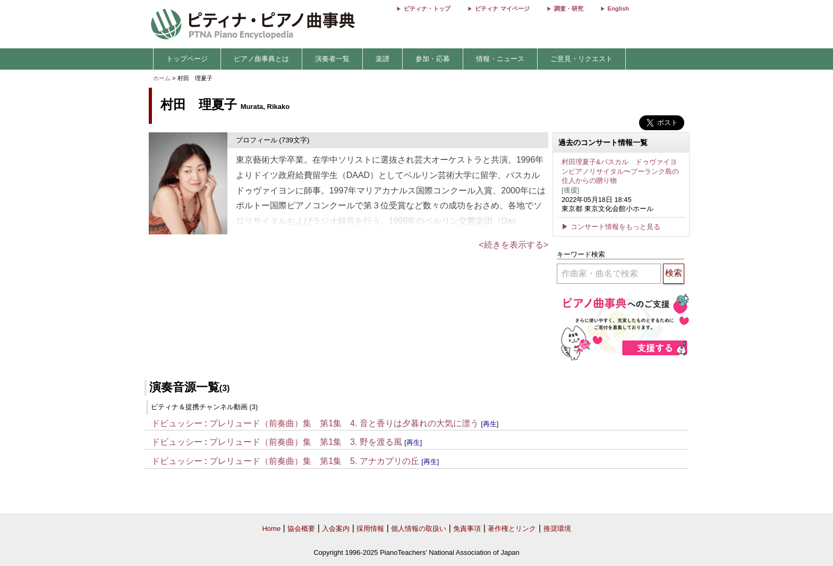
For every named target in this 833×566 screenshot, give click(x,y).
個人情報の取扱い (418, 529)
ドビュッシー (176, 423)
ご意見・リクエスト (581, 59)
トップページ (187, 59)
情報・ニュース (500, 59)
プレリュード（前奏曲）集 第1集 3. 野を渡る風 (305, 441)
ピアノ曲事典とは (261, 59)
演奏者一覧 (332, 59)
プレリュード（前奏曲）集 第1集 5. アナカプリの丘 (314, 461)
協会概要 (301, 529)
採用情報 (370, 529)
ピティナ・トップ (427, 8)
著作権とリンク (512, 529)
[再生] (489, 424)
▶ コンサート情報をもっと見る (611, 227)
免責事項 (467, 529)
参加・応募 (432, 59)
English (618, 8)
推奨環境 (557, 529)
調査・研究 (568, 8)
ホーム (162, 78)
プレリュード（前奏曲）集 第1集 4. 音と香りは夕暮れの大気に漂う (344, 423)
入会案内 (336, 529)
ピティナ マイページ (502, 8)
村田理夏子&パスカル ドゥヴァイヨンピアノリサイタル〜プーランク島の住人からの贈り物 (620, 171)
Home (271, 529)
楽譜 (382, 59)
